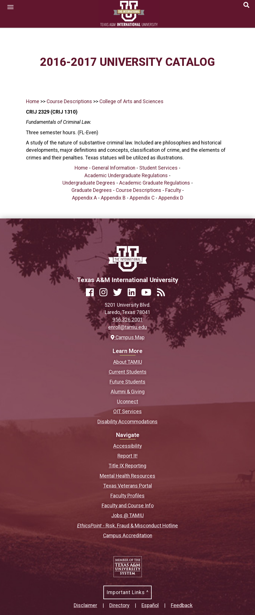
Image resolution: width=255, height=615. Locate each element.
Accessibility (127, 446)
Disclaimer (85, 605)
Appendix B (113, 198)
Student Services (158, 168)
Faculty (173, 190)
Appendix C (142, 198)
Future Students (127, 382)
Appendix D (170, 198)
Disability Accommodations (127, 422)
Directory (119, 605)
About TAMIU (127, 362)
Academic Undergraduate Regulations (126, 175)
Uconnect (127, 401)
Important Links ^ (127, 592)
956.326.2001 (127, 319)
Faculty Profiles (127, 496)
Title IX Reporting (127, 466)
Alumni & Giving (128, 392)
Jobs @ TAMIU (127, 515)
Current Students (128, 372)
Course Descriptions (69, 101)
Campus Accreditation (127, 535)
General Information (113, 168)
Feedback (182, 605)
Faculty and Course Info (128, 505)
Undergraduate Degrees (88, 183)
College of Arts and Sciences (131, 101)
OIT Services (127, 411)
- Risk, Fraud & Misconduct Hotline (127, 526)
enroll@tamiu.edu (127, 327)
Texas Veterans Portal (127, 486)
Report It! (127, 456)
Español (150, 605)
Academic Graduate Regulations (154, 183)
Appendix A (84, 198)
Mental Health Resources (127, 476)
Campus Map (128, 337)
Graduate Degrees (91, 190)
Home (32, 101)
